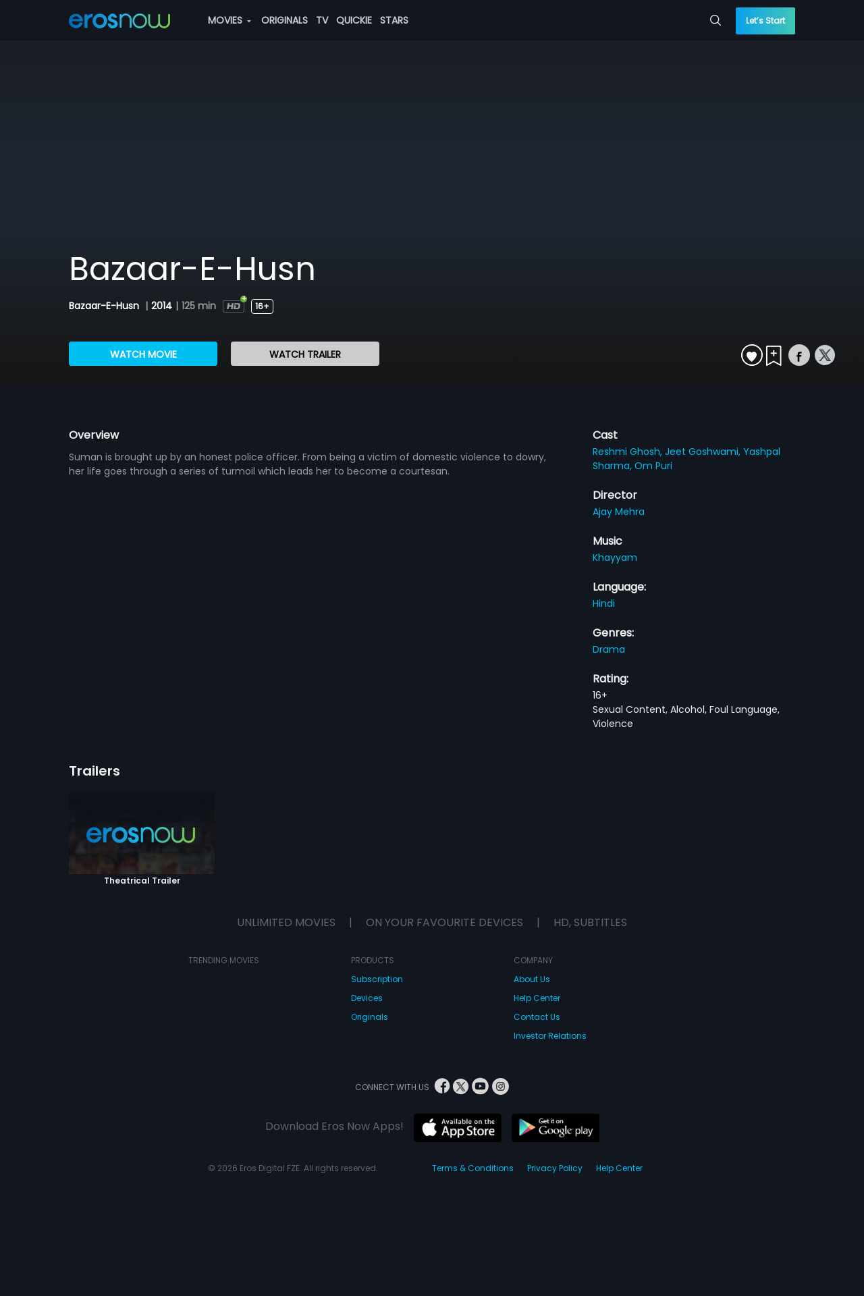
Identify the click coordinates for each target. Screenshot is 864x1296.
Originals (369, 1017)
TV (322, 20)
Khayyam (615, 557)
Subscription (377, 979)
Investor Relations (550, 1036)
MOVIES (229, 20)
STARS (394, 20)
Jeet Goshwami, (704, 451)
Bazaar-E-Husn (105, 306)
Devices (367, 998)
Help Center (537, 998)
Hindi (604, 603)
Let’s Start (765, 20)
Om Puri (653, 466)
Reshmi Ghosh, (629, 451)
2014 (161, 306)
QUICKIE (354, 20)
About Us (532, 979)
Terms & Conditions (473, 1168)
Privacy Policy (555, 1168)
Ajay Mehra (619, 511)
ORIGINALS (284, 20)
